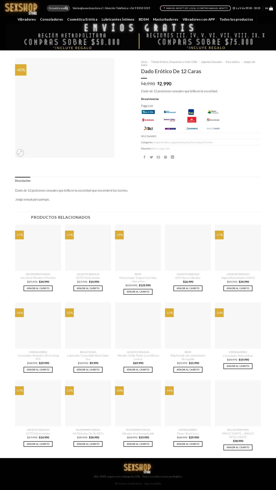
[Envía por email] (158, 157)
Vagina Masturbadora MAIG (238, 277)
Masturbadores (165, 19)
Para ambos (233, 61)
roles (167, 148)
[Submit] (66, 8)
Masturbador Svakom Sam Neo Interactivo (138, 279)
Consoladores (51, 19)
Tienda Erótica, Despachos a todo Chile (174, 61)
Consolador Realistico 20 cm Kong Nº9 (38, 357)
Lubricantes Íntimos (118, 19)
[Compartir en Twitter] (151, 157)
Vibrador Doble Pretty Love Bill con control (138, 357)
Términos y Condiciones (128, 483)
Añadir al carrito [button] (38, 288)
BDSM (144, 19)
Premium (208, 142)
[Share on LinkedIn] (172, 157)
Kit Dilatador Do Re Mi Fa (88, 433)
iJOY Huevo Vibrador (188, 277)
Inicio (144, 61)
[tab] (22, 181)
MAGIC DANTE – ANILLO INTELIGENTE (238, 435)
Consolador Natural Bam (238, 355)
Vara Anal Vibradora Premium (38, 277)
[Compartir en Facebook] (144, 157)
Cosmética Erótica (82, 19)
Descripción (22, 180)
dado (154, 148)
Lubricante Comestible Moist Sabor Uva (88, 357)
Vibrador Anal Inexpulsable (138, 433)
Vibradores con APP (199, 19)
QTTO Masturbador (88, 277)
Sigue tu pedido (152, 483)
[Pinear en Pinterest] (165, 157)
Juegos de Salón (161, 142)
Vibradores (27, 19)
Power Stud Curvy (188, 433)
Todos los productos (236, 19)
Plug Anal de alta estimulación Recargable (188, 357)
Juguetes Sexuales (211, 61)
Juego (161, 148)
